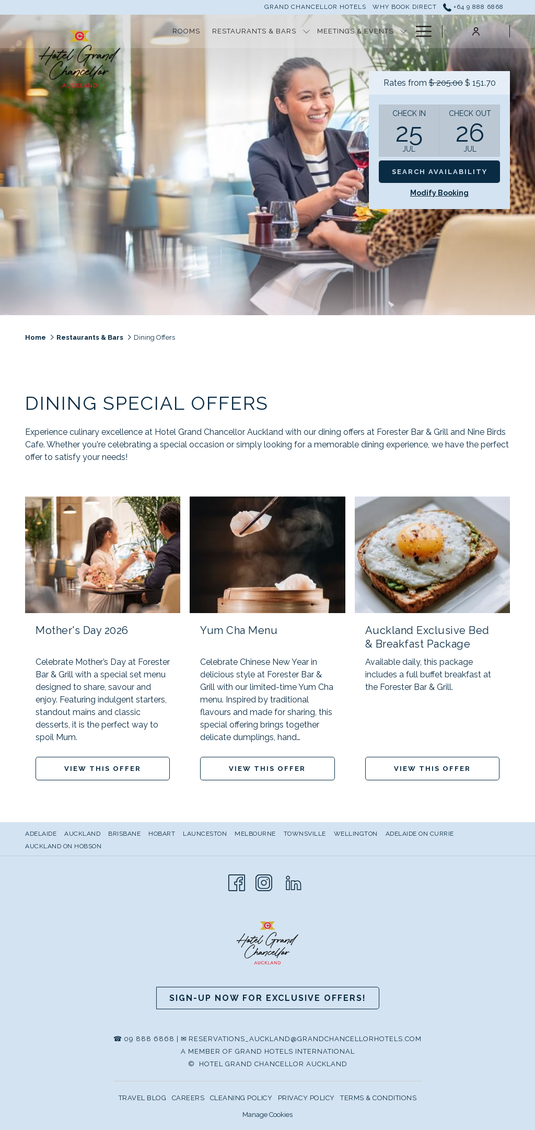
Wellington (356, 833)
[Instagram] (263, 881)
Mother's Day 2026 (82, 630)
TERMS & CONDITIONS (378, 1098)
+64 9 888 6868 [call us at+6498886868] (473, 6)
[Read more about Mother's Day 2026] (102, 555)
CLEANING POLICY (241, 1098)
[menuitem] (42, 833)
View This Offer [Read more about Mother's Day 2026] (102, 768)
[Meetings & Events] (355, 31)
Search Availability (439, 172)
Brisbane (124, 833)
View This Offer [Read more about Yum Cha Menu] (267, 768)
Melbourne (255, 833)
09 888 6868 (149, 1039)
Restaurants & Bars (89, 337)
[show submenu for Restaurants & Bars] (306, 31)
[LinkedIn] (294, 881)
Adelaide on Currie (420, 833)
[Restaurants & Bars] (254, 31)
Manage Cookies (267, 1115)
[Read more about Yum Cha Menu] (267, 555)
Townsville (305, 833)
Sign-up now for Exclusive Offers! (267, 998)
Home (35, 337)
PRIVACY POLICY (306, 1098)
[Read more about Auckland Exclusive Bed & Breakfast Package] (432, 555)
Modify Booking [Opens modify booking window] (439, 193)
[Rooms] (186, 31)
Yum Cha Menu (238, 630)
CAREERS (188, 1098)
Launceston (205, 833)
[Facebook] (236, 881)
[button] (409, 131)
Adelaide (40, 833)
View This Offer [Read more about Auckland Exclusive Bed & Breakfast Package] (432, 768)
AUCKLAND (82, 833)
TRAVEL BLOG (143, 1098)
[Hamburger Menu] (420, 31)
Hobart (161, 833)
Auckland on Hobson (63, 846)
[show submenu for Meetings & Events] (403, 31)
